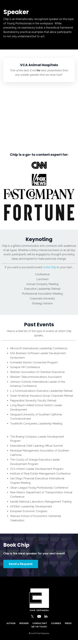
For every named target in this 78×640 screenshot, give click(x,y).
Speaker (24, 623)
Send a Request (21, 564)
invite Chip (49, 267)
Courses (56, 623)
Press (68, 623)
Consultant (39, 623)
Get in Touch (39, 627)
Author (11, 623)
